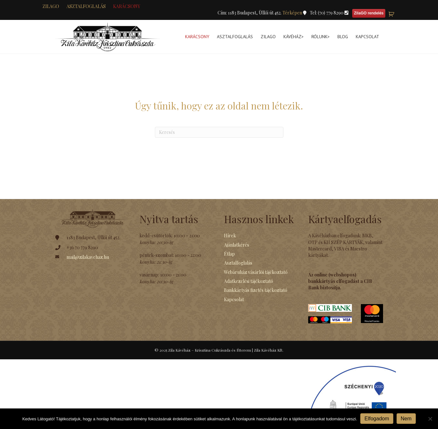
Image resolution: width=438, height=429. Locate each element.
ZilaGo (268, 36)
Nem (406, 418)
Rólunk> (320, 36)
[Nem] (430, 419)
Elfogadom (376, 418)
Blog (342, 36)
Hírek (230, 235)
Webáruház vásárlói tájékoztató (256, 272)
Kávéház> (293, 36)
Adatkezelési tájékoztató (248, 281)
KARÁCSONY (126, 6)
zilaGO (50, 6)
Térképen (292, 13)
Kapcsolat (367, 36)
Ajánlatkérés (236, 245)
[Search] (219, 132)
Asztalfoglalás (86, 6)
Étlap (229, 254)
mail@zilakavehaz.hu (88, 257)
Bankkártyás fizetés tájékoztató (255, 290)
